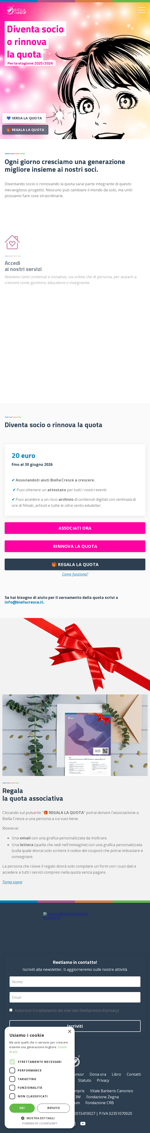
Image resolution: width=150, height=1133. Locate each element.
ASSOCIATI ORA (75, 528)
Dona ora (98, 1074)
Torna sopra (12, 882)
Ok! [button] (22, 1108)
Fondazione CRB (99, 1102)
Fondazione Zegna (102, 1096)
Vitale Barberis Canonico (111, 1090)
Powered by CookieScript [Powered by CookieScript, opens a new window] (39, 1123)
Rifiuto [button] (53, 1108)
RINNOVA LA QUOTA (75, 546)
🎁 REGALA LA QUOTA (25, 131)
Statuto (84, 1080)
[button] (39, 1118)
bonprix (77, 1090)
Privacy (103, 1080)
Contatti (134, 1074)
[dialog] (40, 1077)
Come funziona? (75, 574)
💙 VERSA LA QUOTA (24, 118)
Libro (116, 1074)
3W (78, 1096)
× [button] (69, 1031)
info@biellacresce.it (24, 602)
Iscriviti (75, 1026)
